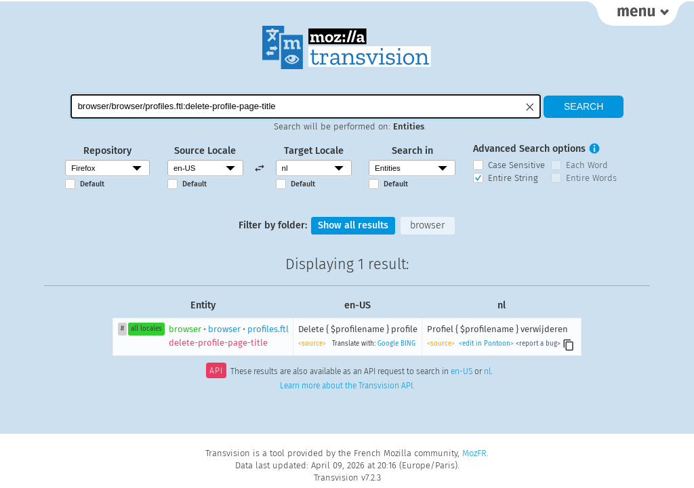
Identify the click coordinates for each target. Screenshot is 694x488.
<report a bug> (538, 344)
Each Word (587, 165)
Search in (412, 151)
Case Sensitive (516, 165)
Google (388, 344)
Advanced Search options (529, 149)
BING (408, 344)
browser (427, 225)
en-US (461, 372)
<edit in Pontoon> (486, 344)
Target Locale (314, 151)
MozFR (474, 453)
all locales (146, 329)
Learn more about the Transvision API (346, 385)
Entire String (513, 178)
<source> (312, 344)
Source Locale (205, 151)
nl (487, 372)
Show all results (353, 225)
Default (92, 184)
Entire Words (591, 178)
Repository (107, 151)
